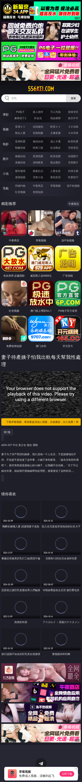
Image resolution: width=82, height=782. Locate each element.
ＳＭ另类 (73, 133)
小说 (6, 174)
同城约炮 (20, 185)
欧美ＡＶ (55, 126)
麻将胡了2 (20, 118)
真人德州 (38, 112)
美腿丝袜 (20, 162)
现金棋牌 (55, 118)
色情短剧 (38, 192)
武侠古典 (73, 171)
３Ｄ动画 (73, 126)
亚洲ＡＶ (20, 126)
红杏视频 (20, 192)
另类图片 (73, 162)
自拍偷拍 (38, 126)
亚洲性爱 (20, 141)
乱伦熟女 (55, 147)
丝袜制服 (38, 133)
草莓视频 (55, 185)
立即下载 (67, 774)
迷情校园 (20, 177)
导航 (6, 188)
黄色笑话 (55, 177)
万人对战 (55, 112)
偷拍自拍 (38, 141)
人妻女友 (55, 171)
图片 (6, 159)
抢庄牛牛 (73, 118)
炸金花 (38, 118)
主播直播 (55, 133)
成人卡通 (55, 141)
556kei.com (41, 89)
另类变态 (73, 147)
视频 (6, 129)
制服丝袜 (20, 147)
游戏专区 (73, 112)
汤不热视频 (73, 185)
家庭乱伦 (38, 171)
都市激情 (20, 171)
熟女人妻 (20, 133)
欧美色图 (55, 156)
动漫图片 (73, 156)
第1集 (7, 432)
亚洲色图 (38, 156)
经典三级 (38, 147)
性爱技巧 (73, 177)
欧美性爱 (73, 141)
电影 (6, 144)
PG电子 (20, 112)
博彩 (6, 114)
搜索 (73, 98)
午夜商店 (38, 185)
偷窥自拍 (20, 156)
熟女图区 (55, 162)
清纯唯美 (38, 162)
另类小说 (38, 177)
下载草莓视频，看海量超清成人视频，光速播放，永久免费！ (42, 422)
